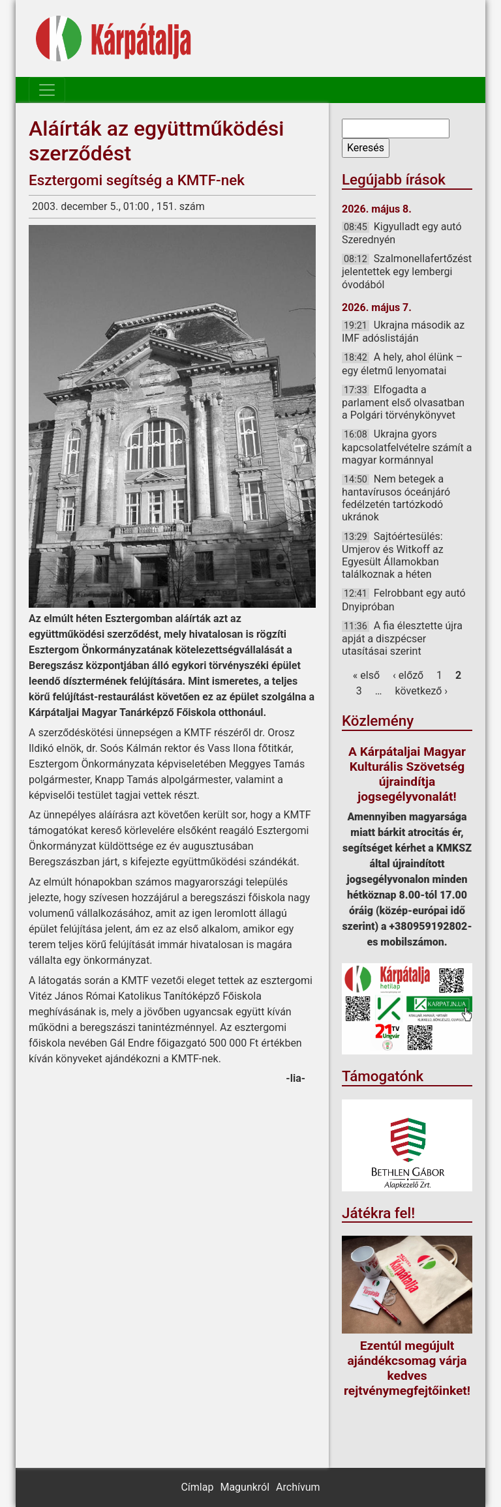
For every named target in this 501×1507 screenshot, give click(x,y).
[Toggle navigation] (47, 90)
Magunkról (244, 1487)
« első (366, 675)
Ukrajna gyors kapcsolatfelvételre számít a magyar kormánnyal (407, 447)
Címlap (197, 1487)
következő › (421, 691)
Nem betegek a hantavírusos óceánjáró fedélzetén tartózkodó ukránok (396, 498)
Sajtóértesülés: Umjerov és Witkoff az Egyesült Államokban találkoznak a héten (393, 555)
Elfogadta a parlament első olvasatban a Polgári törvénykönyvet (403, 402)
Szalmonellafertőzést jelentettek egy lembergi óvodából (407, 271)
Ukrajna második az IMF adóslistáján (403, 331)
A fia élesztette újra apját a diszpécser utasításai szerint (402, 638)
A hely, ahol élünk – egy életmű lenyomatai (402, 363)
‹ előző (408, 675)
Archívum (298, 1487)
